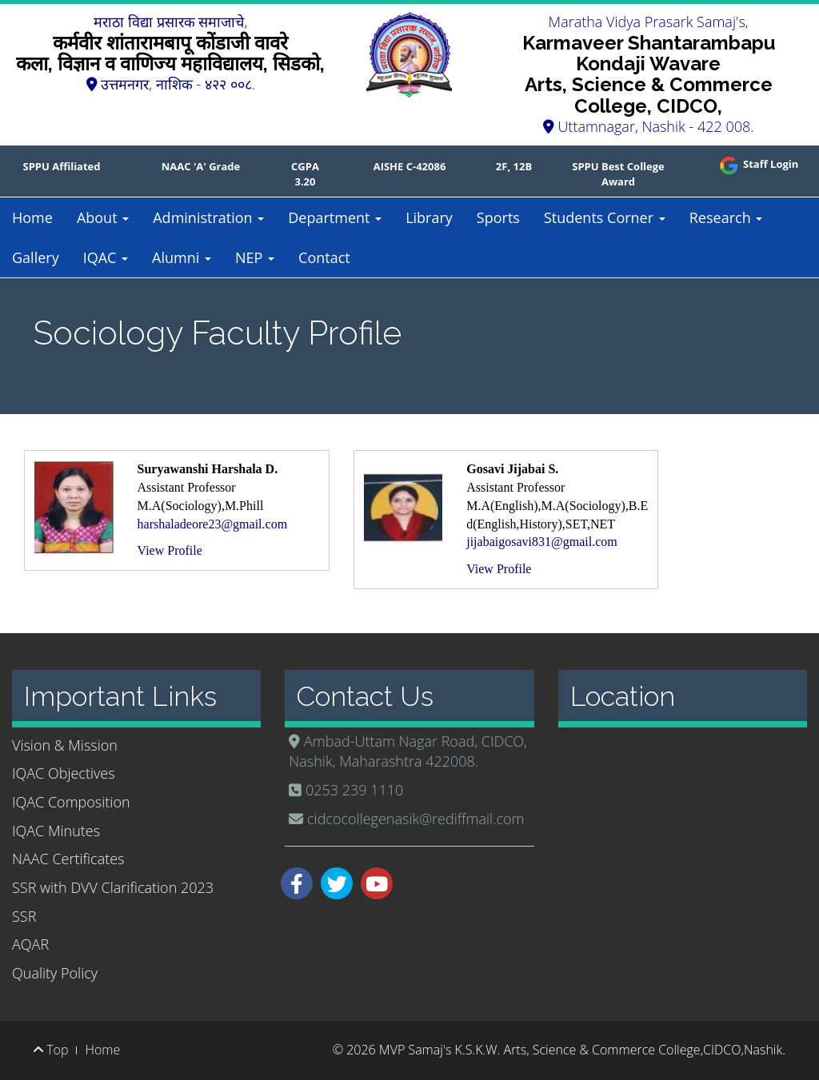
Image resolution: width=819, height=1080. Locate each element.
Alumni (181, 257)
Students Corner (604, 217)
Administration (208, 217)
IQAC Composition (71, 801)
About (103, 217)
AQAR (30, 944)
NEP (254, 257)
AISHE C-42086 (410, 166)
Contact (324, 257)
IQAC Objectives (63, 773)
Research (726, 217)
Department (335, 217)
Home (32, 217)
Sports (498, 217)
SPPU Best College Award (618, 174)
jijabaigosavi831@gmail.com (541, 541)
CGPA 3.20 (305, 174)
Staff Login (758, 164)
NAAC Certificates (68, 858)
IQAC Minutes (56, 830)
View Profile (170, 550)
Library (429, 217)
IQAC (105, 257)
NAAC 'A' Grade (201, 166)
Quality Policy (55, 972)
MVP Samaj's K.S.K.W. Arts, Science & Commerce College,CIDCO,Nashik (580, 1049)
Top (51, 1049)
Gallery (35, 257)
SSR (24, 916)
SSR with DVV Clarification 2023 (113, 887)
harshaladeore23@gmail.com (213, 524)
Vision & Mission (65, 745)
